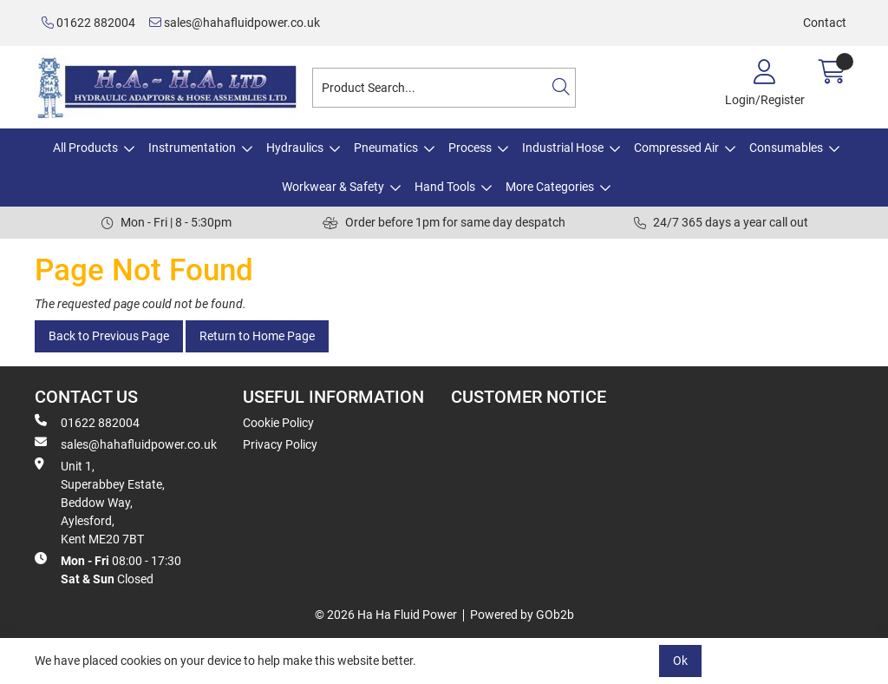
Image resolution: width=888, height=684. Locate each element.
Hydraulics (294, 148)
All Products (85, 148)
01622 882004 (88, 23)
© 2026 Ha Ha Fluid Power (386, 615)
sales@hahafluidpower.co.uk (234, 23)
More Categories (550, 187)
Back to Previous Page (109, 336)
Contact (824, 23)
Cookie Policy (278, 423)
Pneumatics (386, 148)
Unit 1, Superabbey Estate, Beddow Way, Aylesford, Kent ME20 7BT (100, 501)
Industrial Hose (563, 148)
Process (470, 148)
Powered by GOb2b (522, 615)
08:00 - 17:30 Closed (108, 569)
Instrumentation (192, 148)
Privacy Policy (280, 444)
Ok (680, 661)
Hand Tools (445, 187)
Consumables (786, 148)
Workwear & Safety (333, 187)
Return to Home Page (257, 336)
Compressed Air (676, 148)
